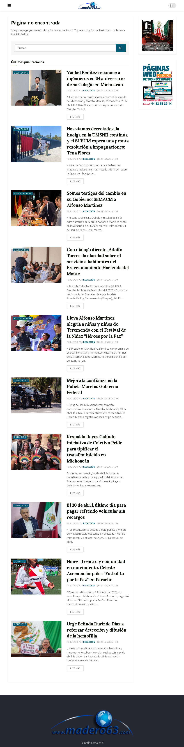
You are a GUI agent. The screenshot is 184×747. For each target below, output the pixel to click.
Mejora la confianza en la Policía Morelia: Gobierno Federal (92, 386)
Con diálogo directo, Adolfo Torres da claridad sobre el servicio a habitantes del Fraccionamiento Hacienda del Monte (98, 262)
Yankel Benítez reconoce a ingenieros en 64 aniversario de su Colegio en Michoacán (96, 78)
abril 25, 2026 (105, 90)
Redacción (89, 90)
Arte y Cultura (23, 193)
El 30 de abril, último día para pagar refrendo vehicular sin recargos (96, 511)
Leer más (75, 116)
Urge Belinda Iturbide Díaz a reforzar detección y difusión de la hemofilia (96, 630)
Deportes (20, 562)
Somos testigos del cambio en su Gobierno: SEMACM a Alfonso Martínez (96, 199)
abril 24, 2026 (105, 211)
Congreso (20, 437)
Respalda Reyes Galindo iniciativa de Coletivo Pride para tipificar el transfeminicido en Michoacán (94, 449)
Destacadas (21, 73)
